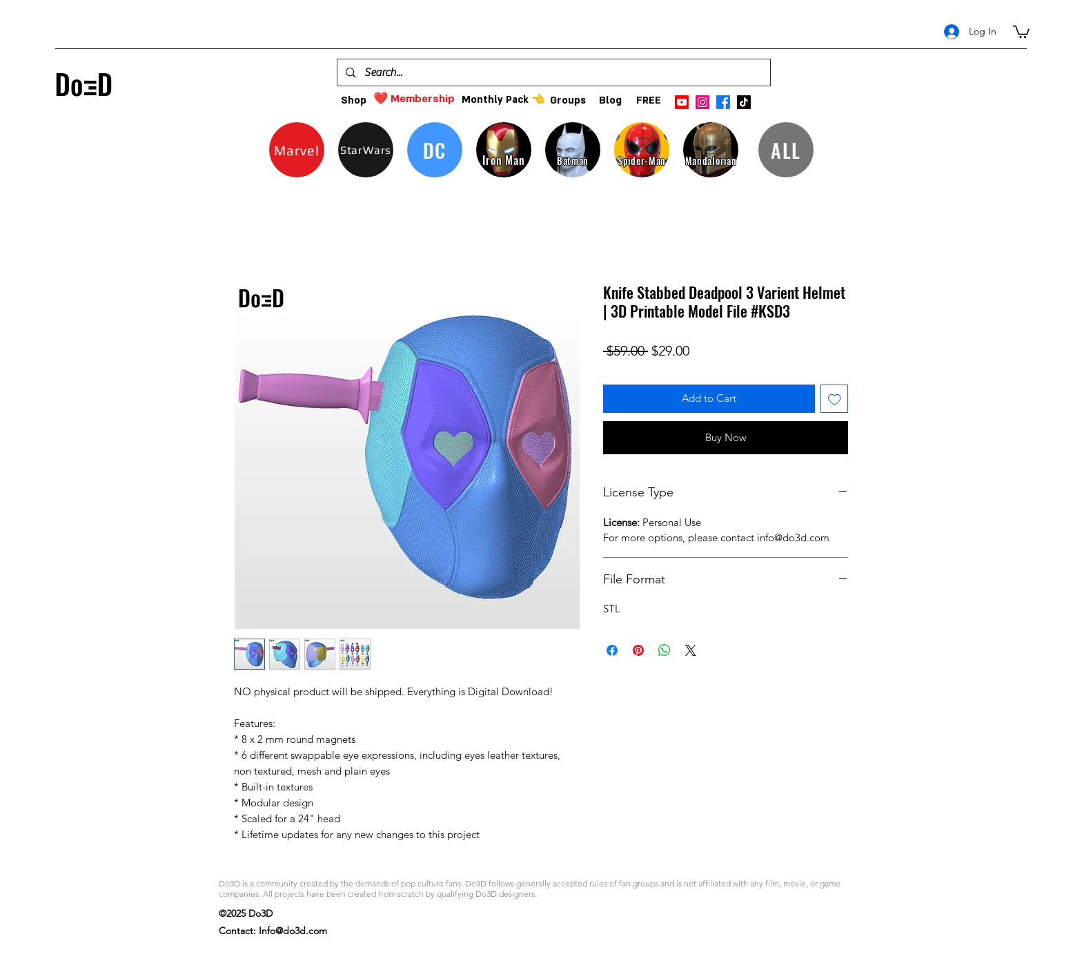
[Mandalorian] (710, 149)
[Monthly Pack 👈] (503, 99)
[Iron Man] (503, 149)
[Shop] (354, 100)
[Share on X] (690, 650)
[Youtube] (682, 102)
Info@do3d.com (293, 930)
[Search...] (553, 72)
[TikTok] (744, 102)
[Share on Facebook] (612, 650)
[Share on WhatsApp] (664, 650)
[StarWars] (365, 149)
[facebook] (723, 102)
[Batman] (572, 149)
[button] (1021, 31)
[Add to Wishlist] (834, 399)
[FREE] (648, 100)
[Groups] (568, 100)
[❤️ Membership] (414, 99)
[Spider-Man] (641, 149)
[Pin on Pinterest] (638, 650)
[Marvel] (296, 149)
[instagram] (702, 102)
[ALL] (786, 149)
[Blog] (610, 100)
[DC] (434, 149)
